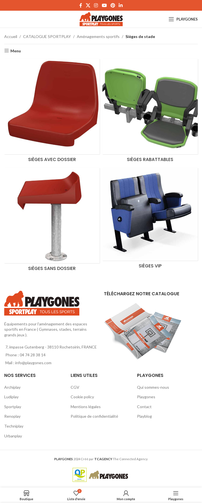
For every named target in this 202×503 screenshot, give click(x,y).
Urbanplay (13, 435)
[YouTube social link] (104, 5)
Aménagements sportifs (98, 36)
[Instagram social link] (96, 5)
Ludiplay (11, 396)
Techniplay (13, 426)
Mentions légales (86, 406)
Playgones (146, 396)
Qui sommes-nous (153, 387)
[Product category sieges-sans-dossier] (52, 221)
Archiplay (12, 387)
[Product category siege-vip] (150, 219)
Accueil (10, 36)
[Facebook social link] (80, 5)
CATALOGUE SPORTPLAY (47, 36)
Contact (144, 406)
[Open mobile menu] (183, 19)
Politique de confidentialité (94, 416)
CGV (75, 387)
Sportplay (12, 406)
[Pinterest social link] (113, 5)
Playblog (144, 416)
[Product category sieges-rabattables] (150, 112)
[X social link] (88, 5)
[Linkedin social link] (121, 5)
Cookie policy (82, 396)
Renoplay (12, 416)
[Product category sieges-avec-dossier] (52, 112)
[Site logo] (101, 18)
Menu (15, 50)
